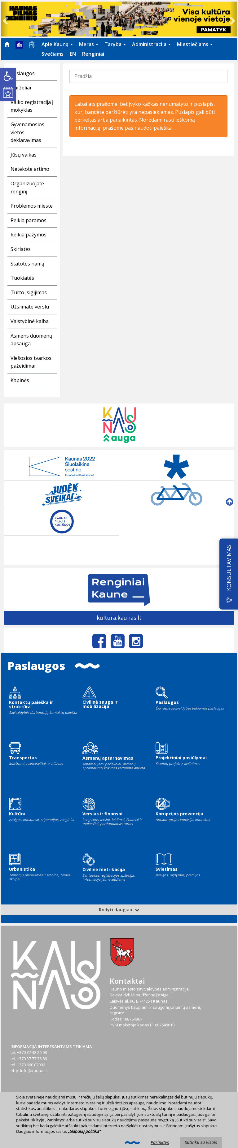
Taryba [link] (115, 44)
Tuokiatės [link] (22, 277)
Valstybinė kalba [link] (30, 321)
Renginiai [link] (93, 53)
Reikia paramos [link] (28, 220)
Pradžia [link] (83, 76)
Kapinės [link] (20, 380)
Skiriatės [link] (21, 249)
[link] (8, 76)
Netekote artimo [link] (30, 169)
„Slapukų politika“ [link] (84, 1131)
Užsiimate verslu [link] (30, 306)
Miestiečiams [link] (195, 44)
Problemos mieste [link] (32, 205)
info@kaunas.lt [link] (34, 1070)
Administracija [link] (151, 44)
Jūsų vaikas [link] (24, 154)
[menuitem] (6, 44)
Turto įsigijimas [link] (29, 292)
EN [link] (73, 53)
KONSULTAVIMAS (228, 568)
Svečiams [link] (53, 53)
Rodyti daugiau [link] (119, 910)
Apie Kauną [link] (57, 44)
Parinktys (160, 1142)
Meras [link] (88, 44)
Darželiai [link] (21, 87)
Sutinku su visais (201, 1142)
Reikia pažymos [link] (28, 234)
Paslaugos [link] (23, 73)
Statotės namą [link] (27, 263)
